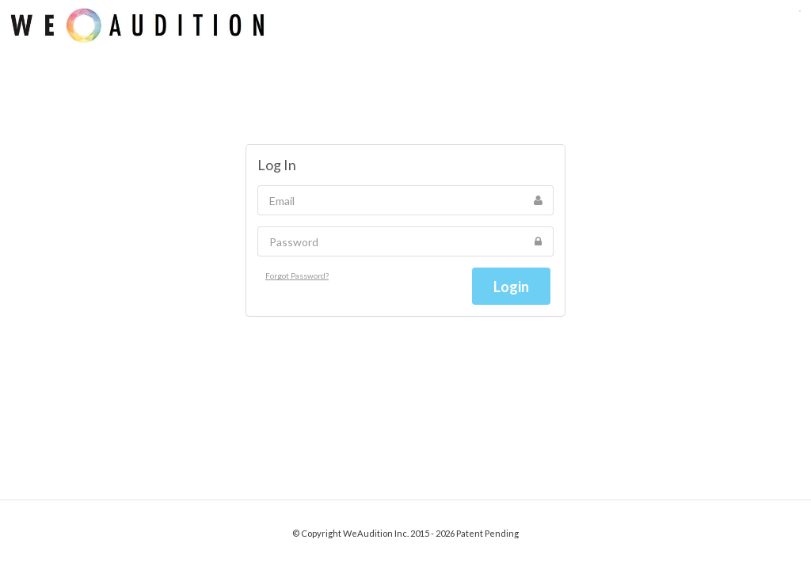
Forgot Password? (297, 275)
